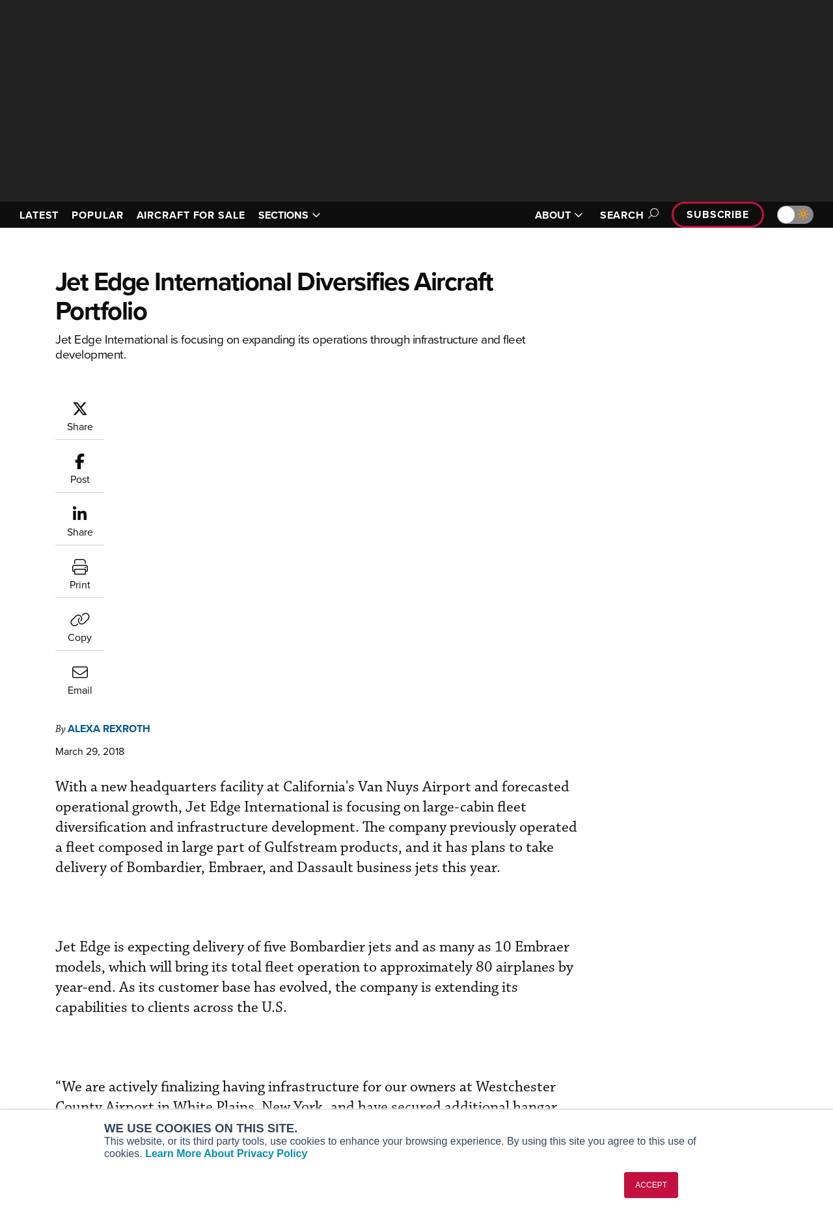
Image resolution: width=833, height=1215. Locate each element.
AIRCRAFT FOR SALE (191, 215)
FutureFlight (42, 1079)
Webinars (456, 1079)
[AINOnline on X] (61, 949)
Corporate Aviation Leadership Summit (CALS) (98, 1102)
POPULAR (97, 215)
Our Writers (671, 1026)
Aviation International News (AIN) (95, 1026)
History (662, 1044)
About (659, 1009)
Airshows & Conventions (488, 1096)
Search (627, 215)
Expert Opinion (468, 1026)
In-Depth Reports (472, 1044)
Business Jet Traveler (69, 1061)
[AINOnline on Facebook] (11, 949)
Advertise (675, 1079)
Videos (451, 1061)
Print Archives (466, 1009)
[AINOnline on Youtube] (35, 949)
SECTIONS (289, 215)
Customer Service (264, 1026)
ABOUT (559, 215)
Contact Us (670, 1061)
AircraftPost (50, 1044)
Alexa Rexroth (187, 406)
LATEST (39, 215)
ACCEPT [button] (651, 1185)
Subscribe (718, 214)
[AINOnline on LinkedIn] (87, 949)
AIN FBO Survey (58, 1009)
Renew (241, 1044)
